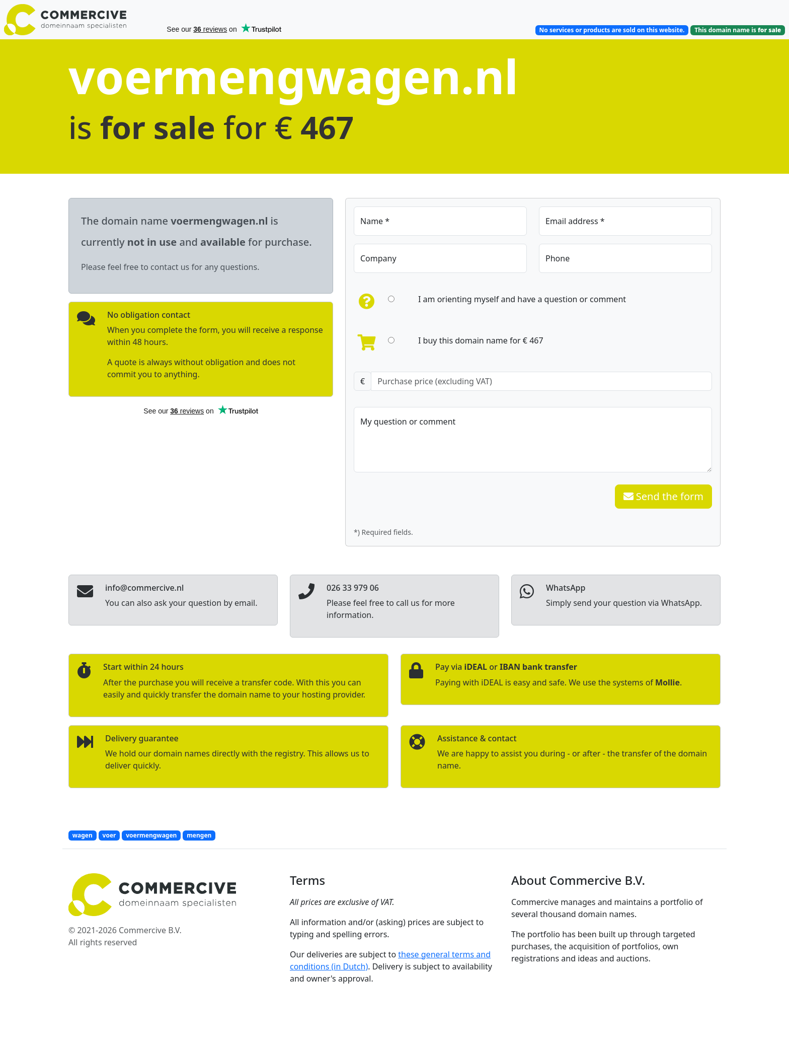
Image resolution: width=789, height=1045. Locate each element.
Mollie (667, 682)
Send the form (663, 496)
